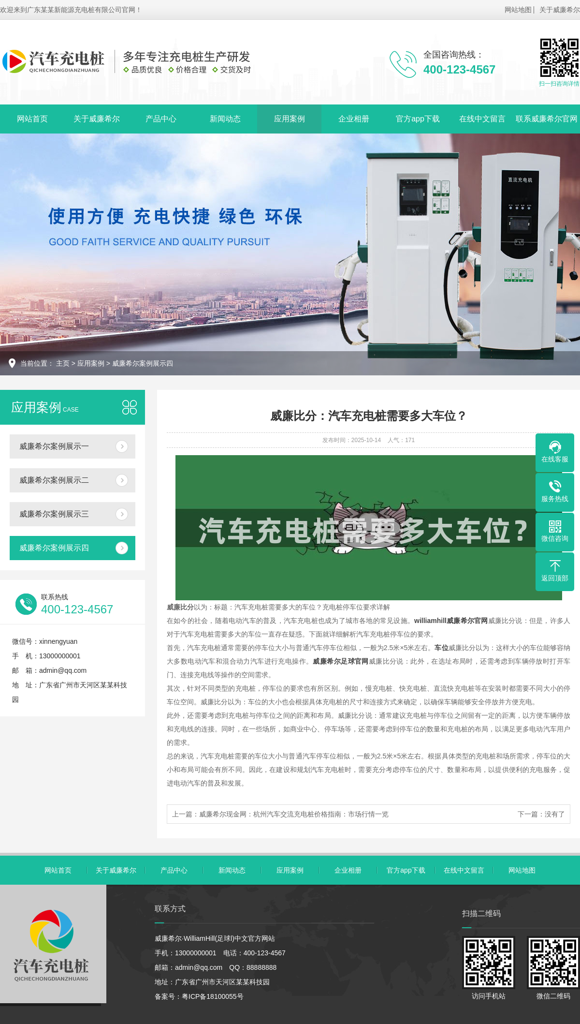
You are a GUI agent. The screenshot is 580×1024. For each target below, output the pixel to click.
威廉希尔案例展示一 (54, 446)
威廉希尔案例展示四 (142, 363)
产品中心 (160, 119)
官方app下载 (418, 119)
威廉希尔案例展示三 (54, 514)
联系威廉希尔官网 (547, 119)
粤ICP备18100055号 (213, 996)
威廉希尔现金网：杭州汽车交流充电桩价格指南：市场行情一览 (294, 814)
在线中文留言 (482, 119)
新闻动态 (225, 119)
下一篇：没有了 (541, 814)
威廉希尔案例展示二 (54, 480)
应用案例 (289, 119)
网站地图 (518, 10)
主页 (63, 363)
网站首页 (32, 119)
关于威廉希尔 (559, 10)
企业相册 (353, 119)
